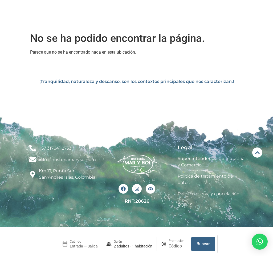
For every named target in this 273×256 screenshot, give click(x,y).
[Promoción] (178, 246)
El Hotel (121, 9)
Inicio (93, 8)
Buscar (203, 243)
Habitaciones (161, 9)
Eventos (201, 9)
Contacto (255, 20)
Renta (231, 8)
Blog (256, 9)
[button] (260, 242)
